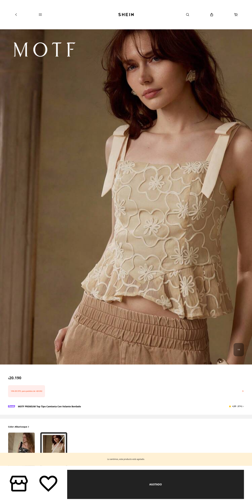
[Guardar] (48, 483)
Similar (155, 484)
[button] (126, 391)
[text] (14, 378)
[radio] (21, 450)
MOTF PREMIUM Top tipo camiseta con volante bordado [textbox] (49, 406)
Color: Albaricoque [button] (19, 426)
